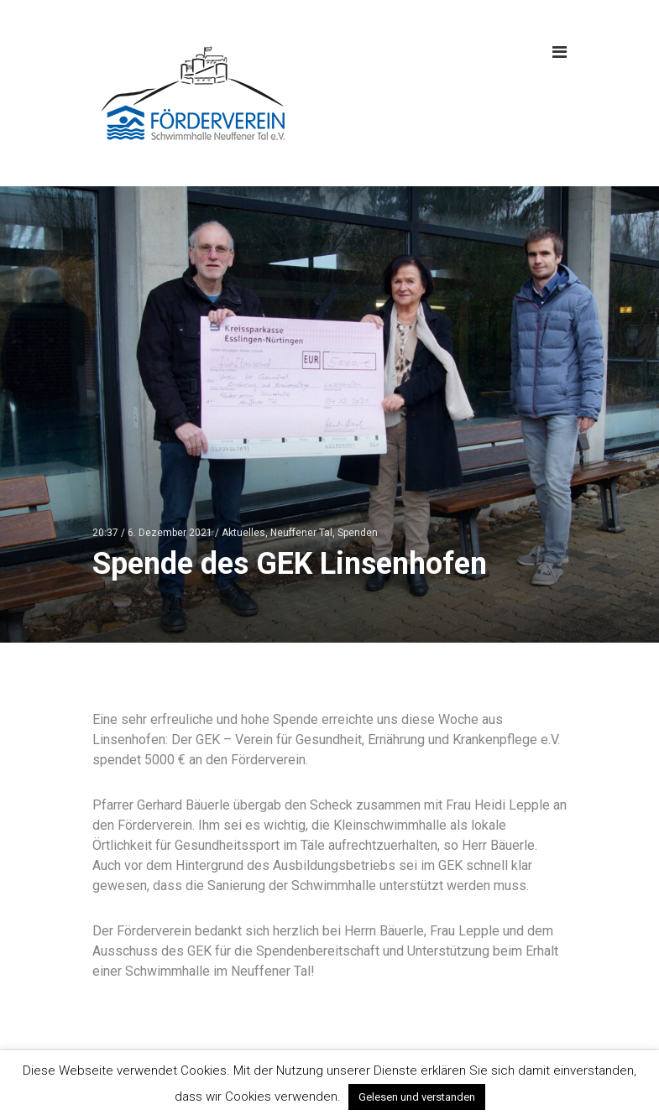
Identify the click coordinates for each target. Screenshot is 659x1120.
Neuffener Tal (301, 533)
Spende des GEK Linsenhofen (289, 563)
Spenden (357, 533)
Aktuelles (243, 533)
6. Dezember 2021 (170, 533)
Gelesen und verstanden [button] (416, 1097)
